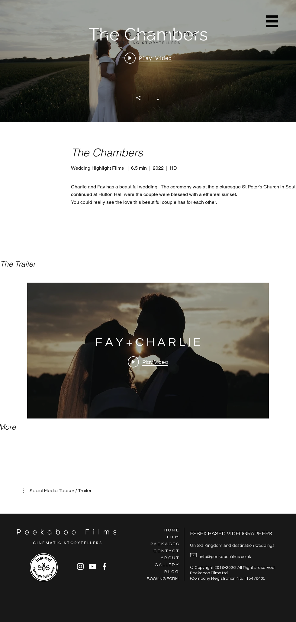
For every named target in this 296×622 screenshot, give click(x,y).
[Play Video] (148, 362)
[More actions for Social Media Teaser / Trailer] (57, 490)
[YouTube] (92, 566)
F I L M (173, 537)
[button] (272, 21)
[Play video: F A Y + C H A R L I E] (148, 58)
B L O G (171, 572)
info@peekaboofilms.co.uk (225, 557)
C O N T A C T (166, 551)
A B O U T (170, 558)
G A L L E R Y (167, 565)
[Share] (141, 98)
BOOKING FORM (163, 579)
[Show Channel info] (155, 98)
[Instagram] (80, 566)
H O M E (171, 530)
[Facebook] (104, 566)
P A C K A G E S (164, 544)
